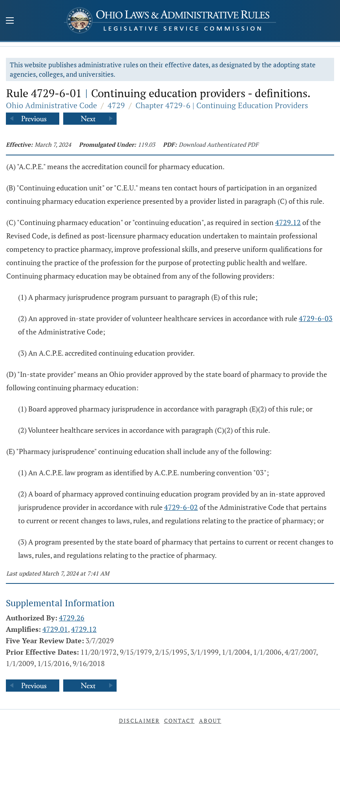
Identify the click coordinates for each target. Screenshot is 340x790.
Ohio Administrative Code (51, 105)
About (210, 720)
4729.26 (71, 617)
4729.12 (288, 222)
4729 (116, 105)
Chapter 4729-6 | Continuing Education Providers (221, 105)
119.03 (146, 144)
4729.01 (55, 629)
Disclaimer (139, 720)
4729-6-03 (316, 318)
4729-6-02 (181, 507)
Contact (179, 720)
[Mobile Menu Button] (10, 21)
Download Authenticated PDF (218, 144)
